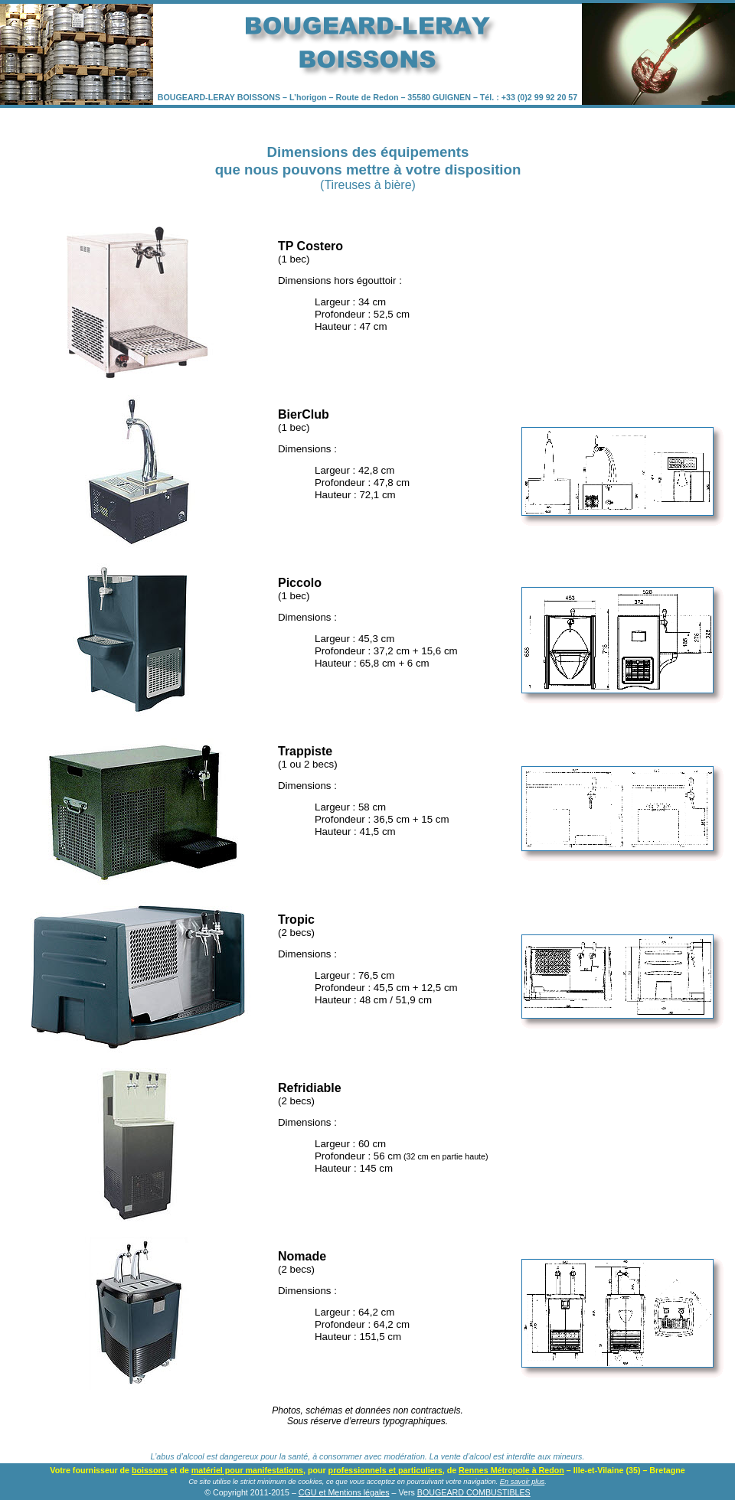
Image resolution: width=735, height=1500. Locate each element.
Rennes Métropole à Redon (511, 1470)
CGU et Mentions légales (344, 1492)
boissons (150, 1470)
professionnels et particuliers (385, 1470)
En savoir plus (522, 1481)
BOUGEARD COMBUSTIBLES (474, 1492)
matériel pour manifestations (247, 1470)
